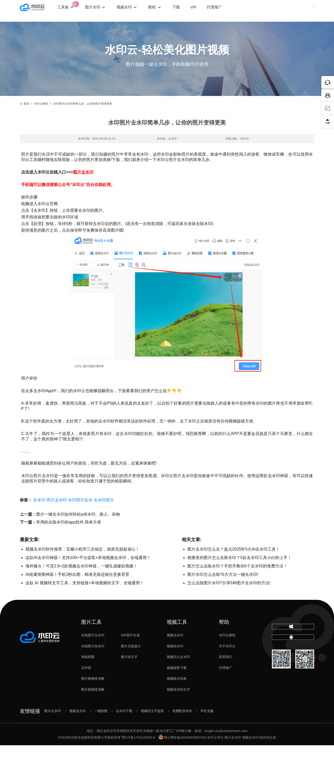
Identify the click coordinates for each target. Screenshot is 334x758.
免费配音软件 (182, 724)
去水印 (39, 513)
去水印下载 (124, 724)
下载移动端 (293, 661)
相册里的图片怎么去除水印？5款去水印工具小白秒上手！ (239, 570)
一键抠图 (100, 724)
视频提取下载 (177, 680)
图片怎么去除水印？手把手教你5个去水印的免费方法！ (237, 579)
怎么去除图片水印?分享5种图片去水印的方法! (228, 595)
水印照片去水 (80, 513)
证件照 (86, 680)
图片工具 (91, 635)
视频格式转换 (177, 691)
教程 (164, 11)
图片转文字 (129, 670)
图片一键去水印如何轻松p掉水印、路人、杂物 (78, 527)
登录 (274, 11)
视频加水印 (175, 659)
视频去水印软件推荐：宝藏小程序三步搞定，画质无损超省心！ (82, 562)
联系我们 (225, 670)
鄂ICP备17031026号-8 (138, 750)
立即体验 (167, 81)
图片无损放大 (131, 659)
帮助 (224, 635)
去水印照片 (104, 513)
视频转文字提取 (152, 724)
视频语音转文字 (178, 702)
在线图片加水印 (92, 659)
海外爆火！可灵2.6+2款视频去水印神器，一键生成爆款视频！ (81, 579)
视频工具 (177, 635)
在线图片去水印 (92, 648)
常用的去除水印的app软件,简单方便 (68, 535)
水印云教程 (41, 116)
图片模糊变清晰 (92, 691)
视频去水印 (175, 648)
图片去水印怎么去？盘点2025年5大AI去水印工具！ (233, 562)
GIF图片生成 (130, 648)
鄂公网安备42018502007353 (182, 750)
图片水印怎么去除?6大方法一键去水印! (222, 587)
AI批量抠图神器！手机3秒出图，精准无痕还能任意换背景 (77, 587)
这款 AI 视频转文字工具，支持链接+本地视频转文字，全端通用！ (84, 595)
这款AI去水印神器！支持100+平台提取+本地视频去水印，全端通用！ (88, 570)
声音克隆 (207, 724)
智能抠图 (87, 670)
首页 (24, 116)
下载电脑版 (293, 643)
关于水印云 (227, 659)
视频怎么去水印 (178, 670)
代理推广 (225, 680)
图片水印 (105, 11)
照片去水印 (57, 513)
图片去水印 (83, 185)
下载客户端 (301, 11)
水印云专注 (215, 750)
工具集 (78, 7)
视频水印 (136, 11)
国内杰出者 (267, 750)
